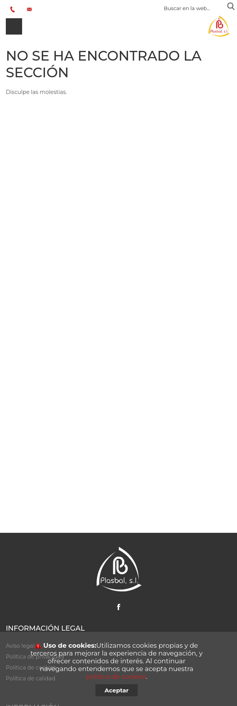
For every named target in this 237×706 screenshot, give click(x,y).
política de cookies (116, 676)
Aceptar (117, 690)
